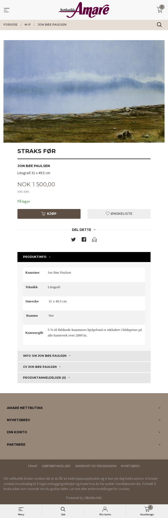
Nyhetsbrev (130, 466)
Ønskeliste (119, 214)
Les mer (74, 489)
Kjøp (49, 214)
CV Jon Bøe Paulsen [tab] (40, 367)
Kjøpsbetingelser (56, 466)
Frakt (33, 466)
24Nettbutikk (93, 498)
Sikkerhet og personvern (95, 466)
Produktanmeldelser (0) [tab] (44, 377)
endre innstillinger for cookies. (109, 489)
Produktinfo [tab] (34, 257)
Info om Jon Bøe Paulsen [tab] (45, 356)
